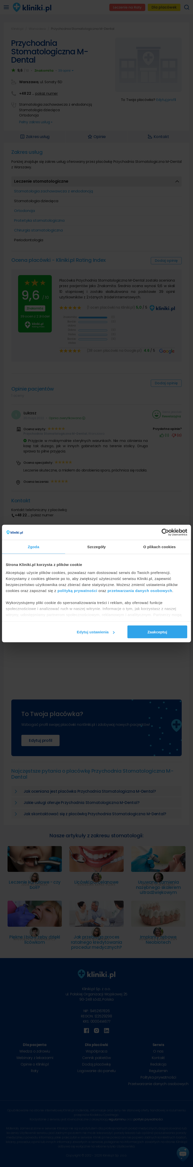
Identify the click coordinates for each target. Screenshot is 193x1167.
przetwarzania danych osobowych (140, 590)
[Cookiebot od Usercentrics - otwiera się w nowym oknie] (165, 532)
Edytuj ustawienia (96, 632)
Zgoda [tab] (33, 547)
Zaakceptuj (157, 632)
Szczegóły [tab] (96, 547)
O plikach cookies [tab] (159, 547)
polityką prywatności (77, 590)
